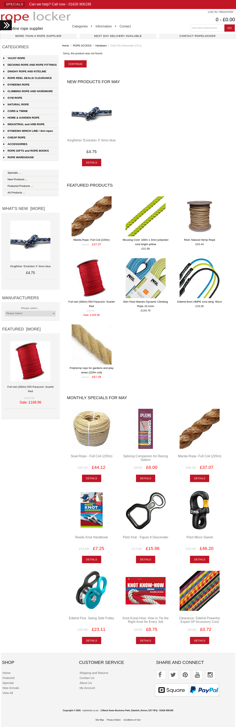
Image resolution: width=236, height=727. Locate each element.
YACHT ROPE (14, 58)
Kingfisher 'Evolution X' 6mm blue (91, 140)
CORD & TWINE (15, 111)
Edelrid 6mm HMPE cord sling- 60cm (199, 301)
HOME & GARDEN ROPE (21, 117)
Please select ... (30, 308)
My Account (87, 688)
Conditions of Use (132, 720)
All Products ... (14, 192)
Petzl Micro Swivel (199, 537)
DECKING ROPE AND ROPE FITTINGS (30, 64)
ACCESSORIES (15, 144)
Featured (8, 678)
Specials (14, 4)
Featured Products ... (18, 185)
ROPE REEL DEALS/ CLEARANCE (27, 78)
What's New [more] (23, 208)
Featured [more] (21, 329)
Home (65, 45)
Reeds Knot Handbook (91, 537)
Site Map (99, 720)
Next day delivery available (118, 35)
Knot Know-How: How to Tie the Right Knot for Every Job (146, 619)
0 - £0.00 (225, 19)
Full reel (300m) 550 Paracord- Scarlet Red (30, 387)
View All (7, 693)
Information (104, 26)
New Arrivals (10, 688)
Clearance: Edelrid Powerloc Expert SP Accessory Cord (199, 619)
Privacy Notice (114, 720)
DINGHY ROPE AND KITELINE (24, 71)
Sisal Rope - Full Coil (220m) (91, 456)
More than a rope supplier (38, 35)
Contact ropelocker (198, 35)
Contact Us (87, 678)
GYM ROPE (12, 97)
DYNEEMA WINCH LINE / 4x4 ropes (28, 130)
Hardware (101, 45)
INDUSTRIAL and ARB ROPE (24, 124)
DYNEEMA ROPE (16, 84)
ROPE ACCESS (82, 45)
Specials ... (12, 172)
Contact (125, 26)
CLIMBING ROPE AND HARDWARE (28, 91)
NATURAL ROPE (16, 104)
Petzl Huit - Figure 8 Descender (145, 537)
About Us (86, 683)
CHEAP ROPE (14, 137)
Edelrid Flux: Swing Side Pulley (91, 618)
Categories (80, 26)
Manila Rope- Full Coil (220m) (91, 239)
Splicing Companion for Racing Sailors (145, 457)
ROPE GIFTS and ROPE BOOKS (26, 150)
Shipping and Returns (94, 673)
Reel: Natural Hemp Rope (199, 239)
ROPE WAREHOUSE (18, 157)
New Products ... (15, 179)
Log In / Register (220, 11)
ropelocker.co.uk (90, 710)
